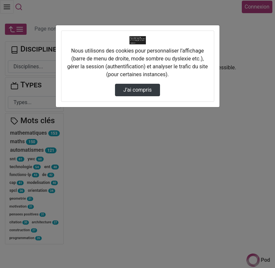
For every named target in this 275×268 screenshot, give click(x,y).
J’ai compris (137, 90)
